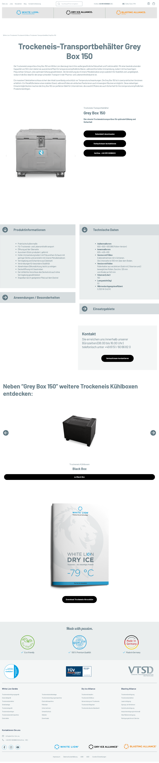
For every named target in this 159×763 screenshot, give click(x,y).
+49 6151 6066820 (104, 4)
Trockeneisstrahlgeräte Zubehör (53, 25)
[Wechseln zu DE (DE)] (123, 3)
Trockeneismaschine (73, 25)
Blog (25, 4)
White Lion (6, 35)
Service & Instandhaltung (102, 25)
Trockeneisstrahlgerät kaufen (12, 25)
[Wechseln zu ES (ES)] (130, 3)
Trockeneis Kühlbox (24, 35)
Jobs (11, 4)
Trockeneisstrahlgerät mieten (32, 25)
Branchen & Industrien (88, 25)
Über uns (5, 4)
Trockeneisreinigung (119, 25)
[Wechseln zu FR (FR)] (134, 3)
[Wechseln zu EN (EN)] (127, 3)
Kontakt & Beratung (34, 4)
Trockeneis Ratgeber (151, 25)
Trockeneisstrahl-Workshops (137, 25)
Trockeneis (13, 35)
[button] (6, 156)
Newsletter (18, 4)
